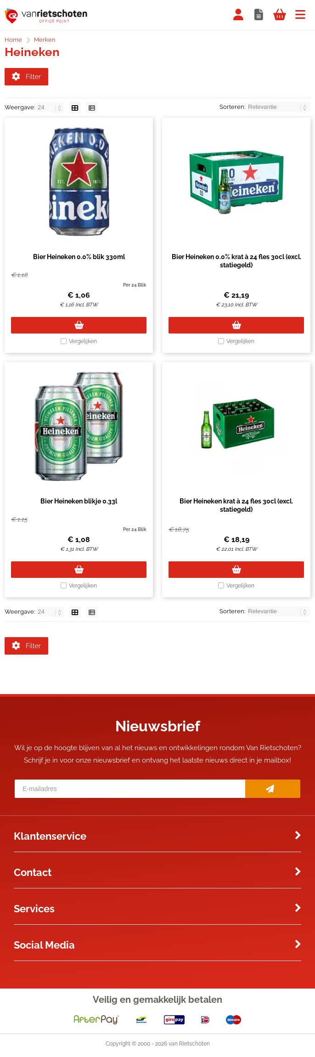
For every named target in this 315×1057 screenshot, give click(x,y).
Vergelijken (83, 343)
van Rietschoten (189, 1047)
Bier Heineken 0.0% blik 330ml (79, 258)
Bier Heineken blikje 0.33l (78, 503)
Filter (26, 77)
